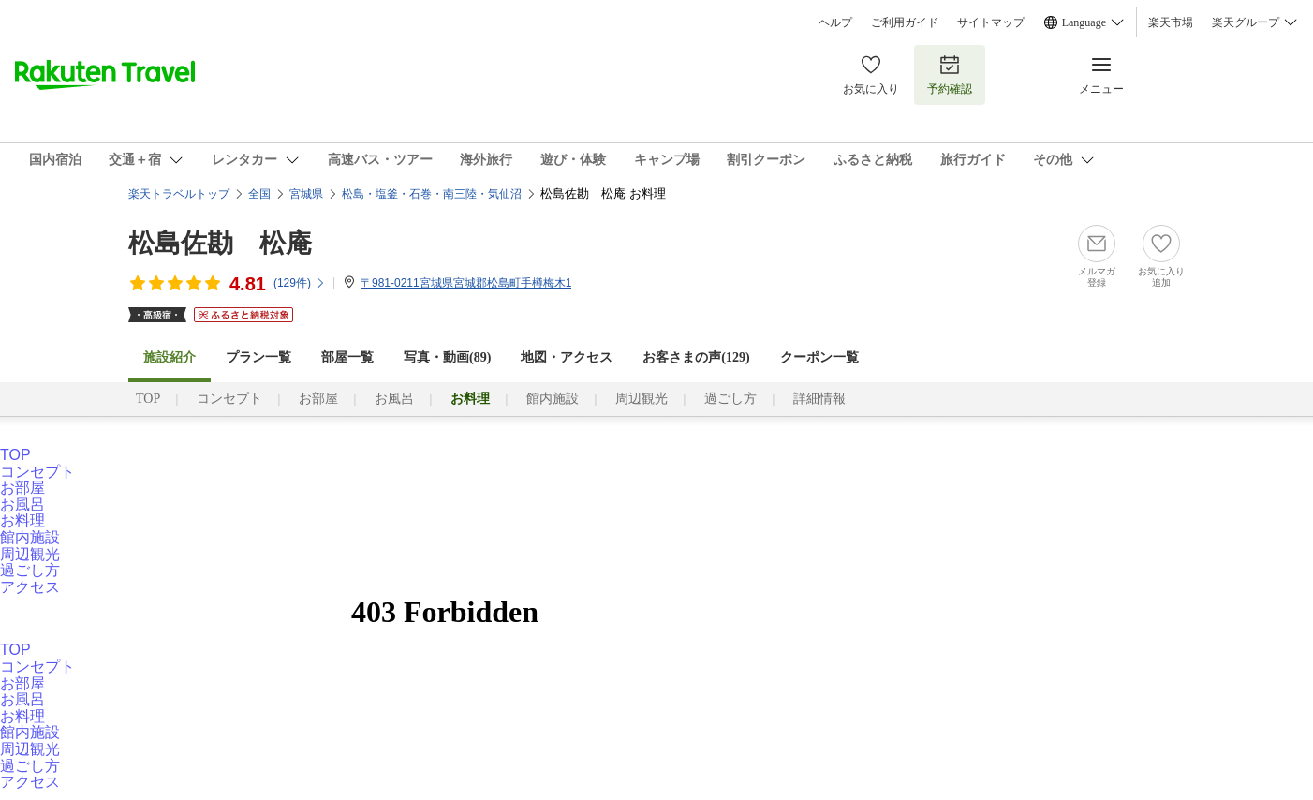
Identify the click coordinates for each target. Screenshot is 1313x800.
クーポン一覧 (819, 357)
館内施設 (552, 399)
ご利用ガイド (904, 22)
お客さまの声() (695, 357)
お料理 (22, 520)
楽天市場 (1170, 22)
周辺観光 (641, 399)
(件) (299, 283)
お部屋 (318, 399)
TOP (148, 399)
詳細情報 (819, 399)
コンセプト (229, 399)
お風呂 (394, 399)
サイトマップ (991, 22)
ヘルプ (835, 22)
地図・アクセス (566, 357)
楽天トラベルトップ (178, 193)
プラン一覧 (258, 357)
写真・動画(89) (447, 357)
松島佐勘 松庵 (220, 243)
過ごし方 (730, 399)
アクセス (30, 587)
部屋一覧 (347, 357)
